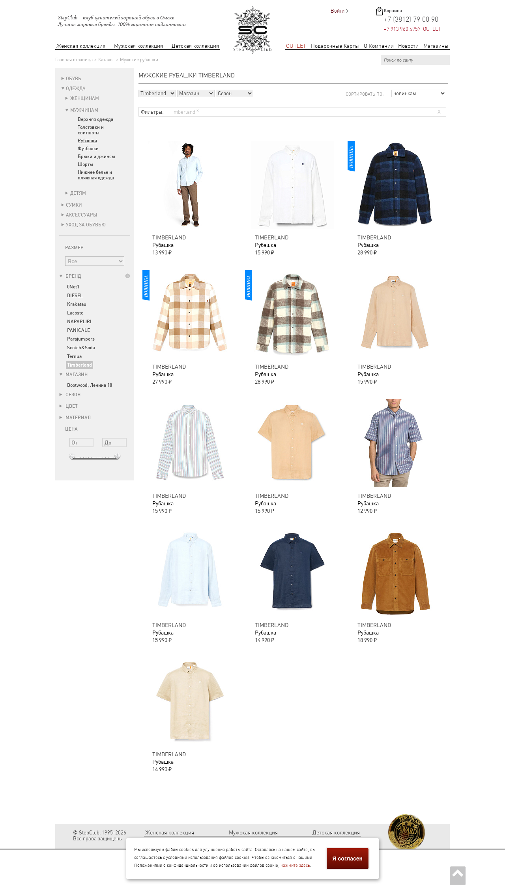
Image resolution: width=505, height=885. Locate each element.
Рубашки (87, 140)
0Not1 (73, 287)
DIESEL (75, 295)
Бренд (70, 276)
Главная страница (74, 59)
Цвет (68, 406)
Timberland (184, 111)
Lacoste (75, 313)
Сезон (69, 394)
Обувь (73, 78)
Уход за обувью (86, 225)
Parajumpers (81, 339)
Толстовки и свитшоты (91, 130)
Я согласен (348, 858)
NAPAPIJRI (79, 321)
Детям (78, 193)
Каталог (106, 59)
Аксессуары (81, 215)
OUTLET (296, 46)
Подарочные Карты (335, 46)
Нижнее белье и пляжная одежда (96, 175)
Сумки (74, 205)
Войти (337, 11)
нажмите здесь (295, 865)
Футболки (88, 148)
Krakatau (76, 304)
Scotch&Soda (81, 347)
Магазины (436, 46)
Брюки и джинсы (96, 156)
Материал (75, 417)
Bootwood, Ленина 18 (89, 385)
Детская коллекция (195, 46)
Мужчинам (84, 110)
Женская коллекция (80, 46)
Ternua (74, 356)
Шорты (85, 164)
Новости (408, 46)
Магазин (73, 374)
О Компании (379, 46)
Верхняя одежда (95, 119)
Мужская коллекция (138, 46)
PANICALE (78, 330)
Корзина (393, 10)
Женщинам (84, 98)
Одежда (76, 88)
